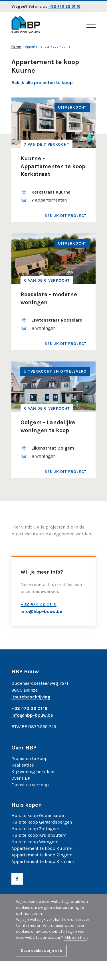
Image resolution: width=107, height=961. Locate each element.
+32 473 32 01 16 (64, 7)
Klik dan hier (75, 937)
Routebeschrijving (30, 697)
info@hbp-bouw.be (32, 715)
